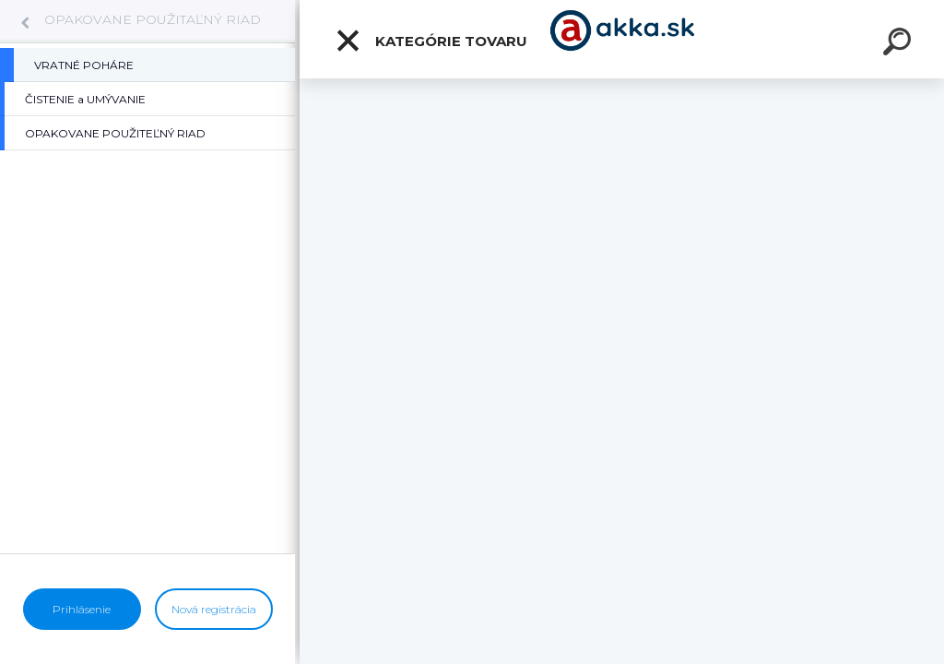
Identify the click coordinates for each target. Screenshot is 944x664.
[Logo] (622, 39)
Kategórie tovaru (431, 41)
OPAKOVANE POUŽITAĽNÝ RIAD (152, 19)
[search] (899, 44)
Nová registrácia (213, 609)
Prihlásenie (82, 609)
